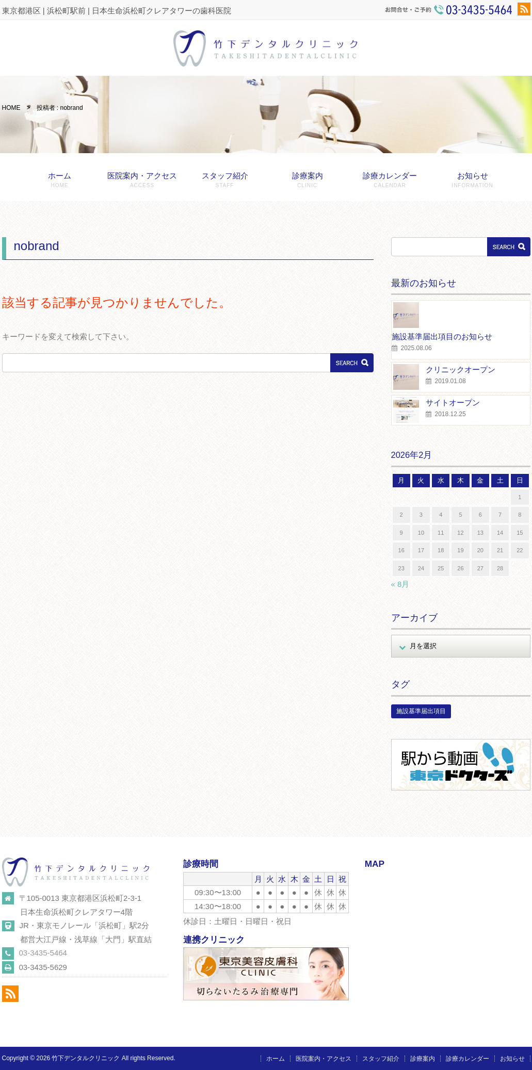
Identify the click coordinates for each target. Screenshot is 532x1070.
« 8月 (400, 584)
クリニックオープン (460, 369)
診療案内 (307, 179)
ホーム (60, 179)
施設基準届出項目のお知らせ (442, 336)
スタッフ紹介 (225, 179)
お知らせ (473, 179)
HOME (11, 107)
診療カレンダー (390, 179)
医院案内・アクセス (142, 179)
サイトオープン (453, 402)
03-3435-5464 (43, 952)
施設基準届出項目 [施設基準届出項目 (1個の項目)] (421, 711)
